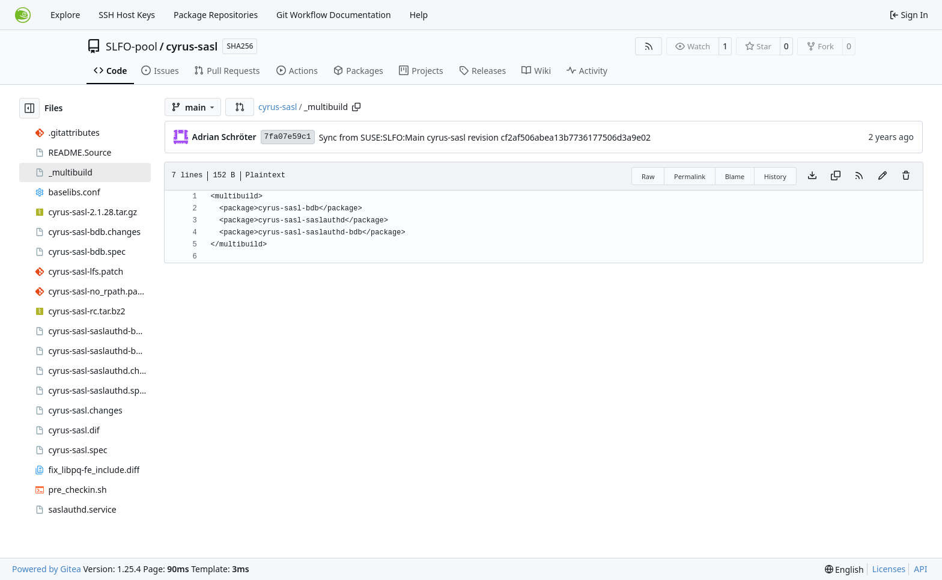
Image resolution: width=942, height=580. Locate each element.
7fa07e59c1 (287, 136)
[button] (239, 107)
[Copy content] (835, 176)
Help (419, 14)
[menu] (844, 569)
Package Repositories (216, 14)
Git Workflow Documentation (333, 14)
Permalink (689, 176)
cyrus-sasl (191, 46)
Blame (735, 176)
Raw (648, 176)
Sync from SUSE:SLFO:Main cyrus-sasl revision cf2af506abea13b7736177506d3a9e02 (485, 137)
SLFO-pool (131, 46)
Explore (65, 14)
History (775, 176)
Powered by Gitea (46, 569)
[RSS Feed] (649, 46)
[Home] (23, 15)
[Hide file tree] (29, 108)
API (920, 569)
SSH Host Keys (127, 14)
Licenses (889, 569)
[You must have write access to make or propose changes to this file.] (906, 176)
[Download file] (812, 176)
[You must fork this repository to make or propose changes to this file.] (882, 176)
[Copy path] (356, 107)
